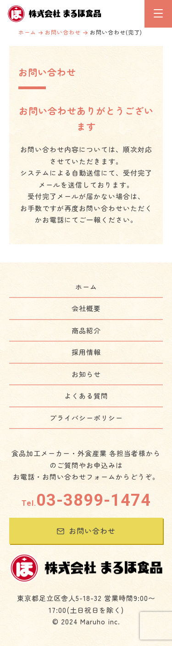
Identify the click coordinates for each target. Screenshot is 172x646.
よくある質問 (86, 395)
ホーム (27, 32)
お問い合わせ (63, 32)
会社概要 (86, 308)
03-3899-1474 (86, 500)
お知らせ (86, 374)
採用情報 (86, 352)
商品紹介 (86, 330)
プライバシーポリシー (86, 418)
